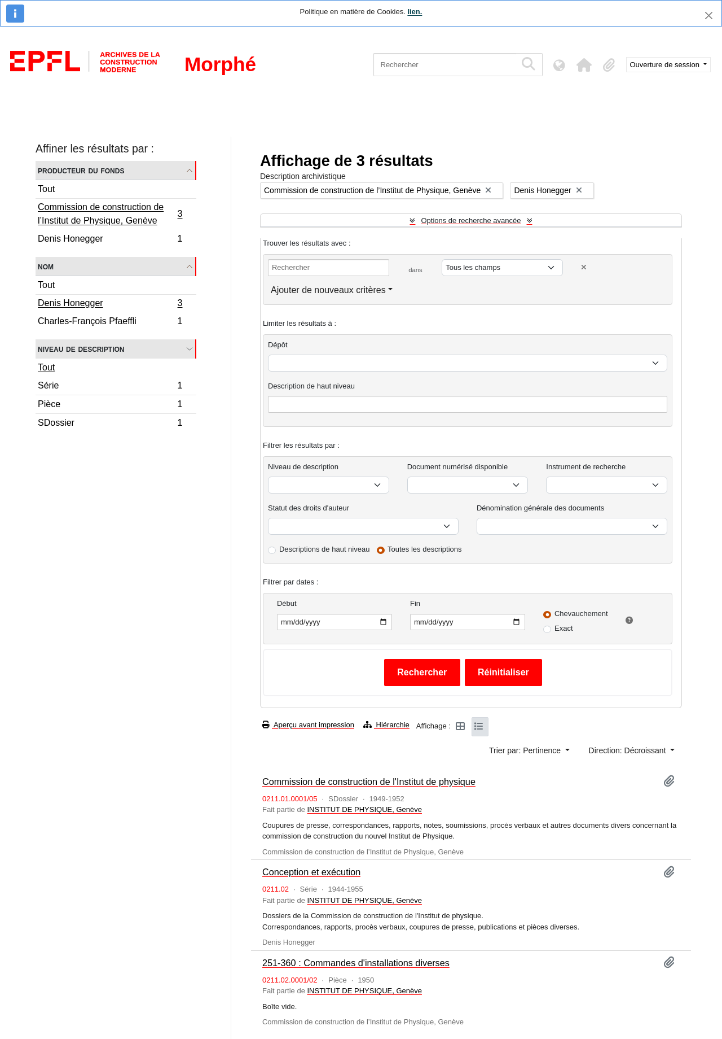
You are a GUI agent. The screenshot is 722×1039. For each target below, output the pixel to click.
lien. (414, 11)
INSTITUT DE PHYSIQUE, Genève (364, 809)
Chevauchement (581, 613)
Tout (46, 189)
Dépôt (278, 344)
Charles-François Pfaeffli (110, 322)
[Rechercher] (444, 64)
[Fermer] (708, 15)
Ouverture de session (666, 64)
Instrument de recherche (586, 466)
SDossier (110, 424)
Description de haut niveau (311, 386)
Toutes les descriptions (425, 549)
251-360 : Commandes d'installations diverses (356, 963)
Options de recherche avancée (471, 220)
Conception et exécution (311, 872)
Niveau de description (81, 348)
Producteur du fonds (81, 170)
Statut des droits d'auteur (308, 508)
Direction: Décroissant (628, 750)
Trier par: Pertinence (526, 750)
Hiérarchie (386, 725)
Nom (46, 266)
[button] (584, 65)
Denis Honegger (110, 240)
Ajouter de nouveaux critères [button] (328, 290)
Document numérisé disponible (457, 466)
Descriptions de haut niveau (324, 549)
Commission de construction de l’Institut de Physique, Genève (110, 213)
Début (287, 603)
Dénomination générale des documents (540, 508)
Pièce (110, 406)
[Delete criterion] (584, 267)
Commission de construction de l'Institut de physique (369, 781)
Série (110, 387)
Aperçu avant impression (308, 725)
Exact (563, 628)
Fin (415, 603)
